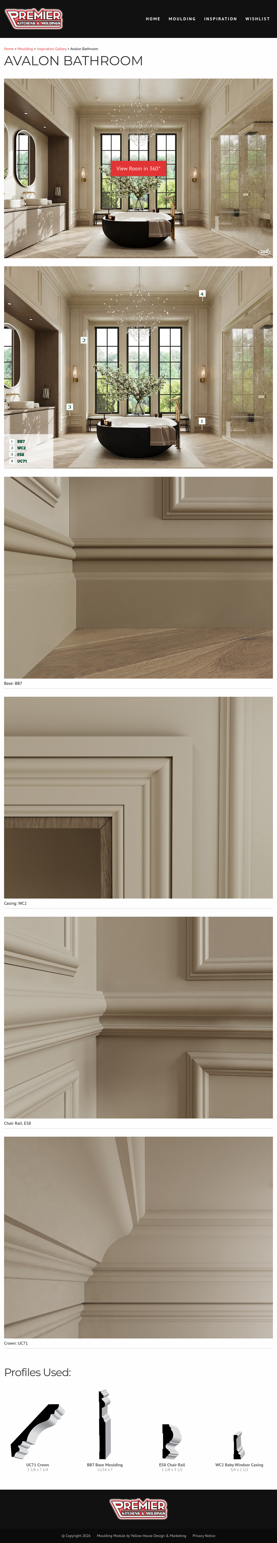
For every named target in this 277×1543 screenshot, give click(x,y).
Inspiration (221, 18)
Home (153, 18)
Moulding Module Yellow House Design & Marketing (141, 1535)
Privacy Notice (204, 1535)
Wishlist (257, 18)
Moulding (182, 18)
